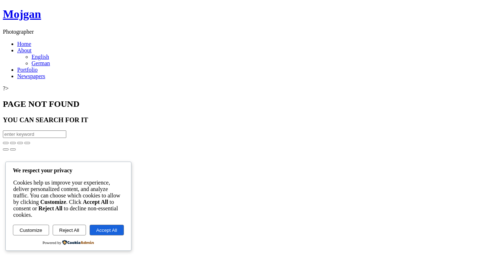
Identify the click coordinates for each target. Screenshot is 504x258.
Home (24, 44)
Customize (31, 230)
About (24, 50)
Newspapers (31, 76)
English (40, 57)
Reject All (69, 230)
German (41, 63)
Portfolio (27, 70)
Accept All (106, 230)
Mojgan (22, 14)
